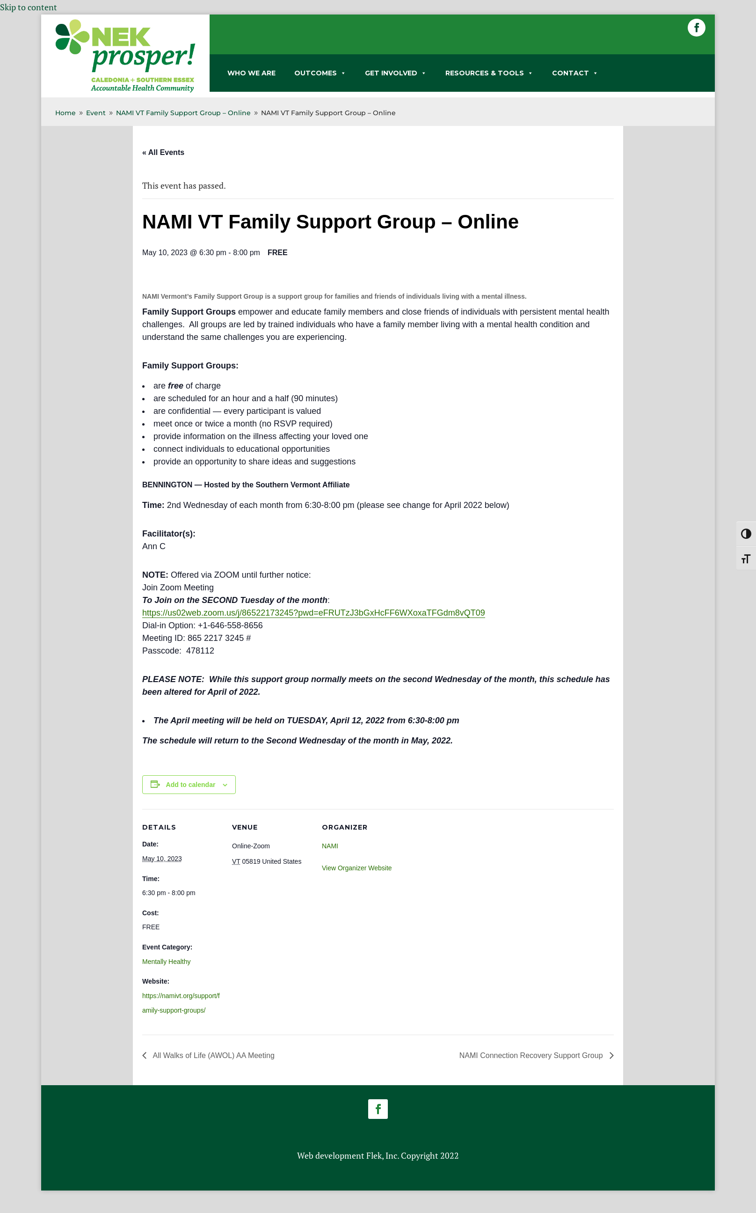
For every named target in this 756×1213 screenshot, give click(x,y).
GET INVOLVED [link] (396, 73)
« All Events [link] (163, 152)
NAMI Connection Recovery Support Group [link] (532, 1055)
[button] (696, 28)
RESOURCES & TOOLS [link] (489, 73)
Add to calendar (191, 784)
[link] (125, 90)
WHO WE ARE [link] (251, 73)
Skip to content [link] (28, 7)
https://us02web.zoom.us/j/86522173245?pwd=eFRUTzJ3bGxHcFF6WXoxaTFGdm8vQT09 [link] (313, 613)
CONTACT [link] (575, 73)
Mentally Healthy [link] (166, 961)
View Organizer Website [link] (357, 868)
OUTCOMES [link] (320, 73)
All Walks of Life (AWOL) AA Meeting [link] (213, 1055)
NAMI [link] (330, 846)
